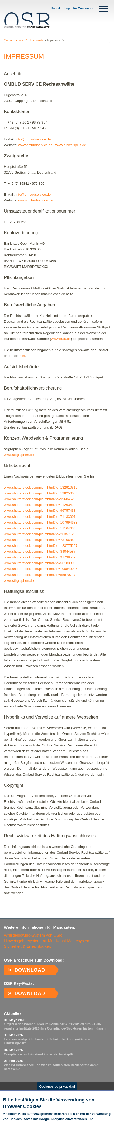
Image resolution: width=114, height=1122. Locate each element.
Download (30, 970)
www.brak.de (60, 339)
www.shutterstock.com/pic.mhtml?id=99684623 (39, 499)
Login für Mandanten (78, 8)
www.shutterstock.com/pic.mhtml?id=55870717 (39, 575)
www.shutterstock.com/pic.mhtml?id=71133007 (39, 517)
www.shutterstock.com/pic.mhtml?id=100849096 (41, 569)
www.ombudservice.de (35, 145)
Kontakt (56, 8)
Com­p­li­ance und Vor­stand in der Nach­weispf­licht (40, 1054)
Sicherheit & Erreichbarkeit (27, 946)
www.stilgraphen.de (19, 455)
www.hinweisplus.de (70, 145)
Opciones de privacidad (57, 1089)
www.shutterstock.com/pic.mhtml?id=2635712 (39, 534)
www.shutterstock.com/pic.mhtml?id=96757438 (39, 511)
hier (22, 356)
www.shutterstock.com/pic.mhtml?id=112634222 (41, 505)
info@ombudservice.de (33, 139)
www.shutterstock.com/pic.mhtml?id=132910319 (41, 487)
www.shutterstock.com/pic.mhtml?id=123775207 (41, 546)
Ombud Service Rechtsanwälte (24, 40)
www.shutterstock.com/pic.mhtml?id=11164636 (39, 528)
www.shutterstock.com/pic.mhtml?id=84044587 (39, 551)
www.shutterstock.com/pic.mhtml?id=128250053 (41, 493)
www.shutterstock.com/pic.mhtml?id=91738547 (39, 557)
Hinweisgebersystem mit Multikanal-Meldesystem (47, 940)
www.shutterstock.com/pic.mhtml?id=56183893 (39, 563)
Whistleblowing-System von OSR (33, 935)
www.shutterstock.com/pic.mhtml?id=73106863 (39, 540)
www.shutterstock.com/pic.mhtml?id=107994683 (41, 522)
